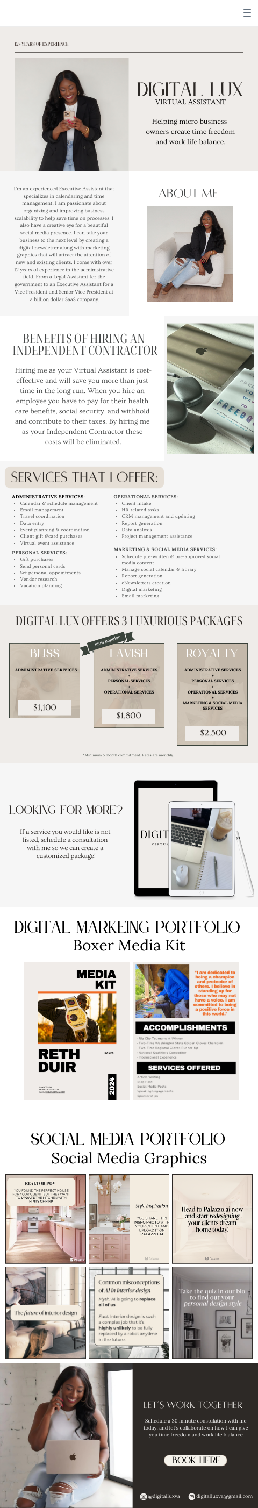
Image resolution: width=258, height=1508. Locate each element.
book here (197, 1461)
